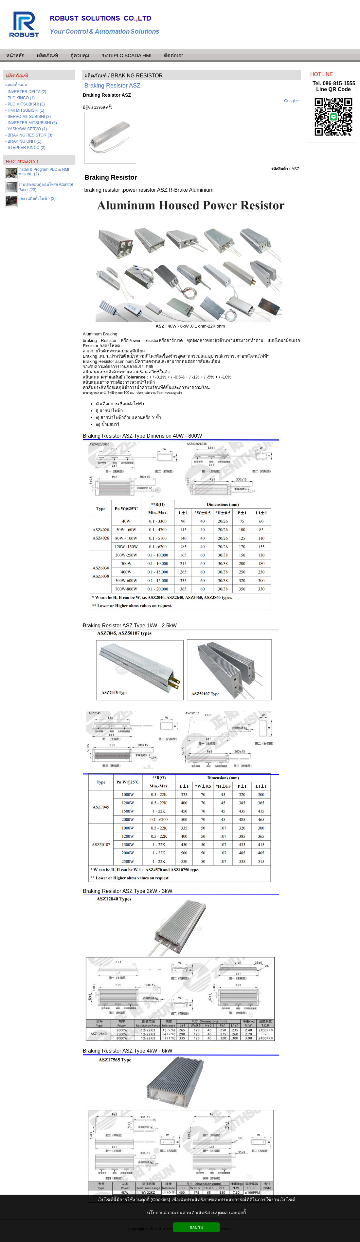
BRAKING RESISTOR (137, 75)
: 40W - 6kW (172, 326)
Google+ (291, 101)
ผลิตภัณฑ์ (95, 75)
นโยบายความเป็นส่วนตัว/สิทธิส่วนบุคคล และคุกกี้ (196, 1212)
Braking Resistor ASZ (112, 85)
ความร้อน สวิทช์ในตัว (149, 371)
